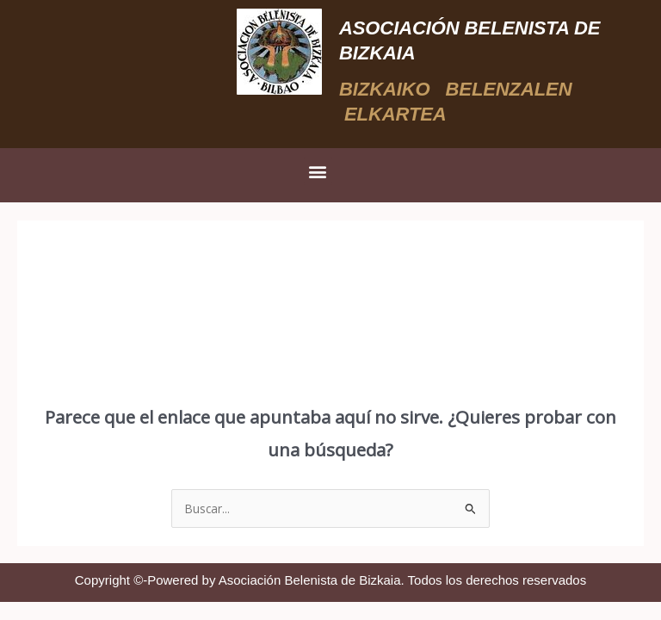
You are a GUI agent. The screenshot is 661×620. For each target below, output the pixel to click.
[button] (318, 171)
